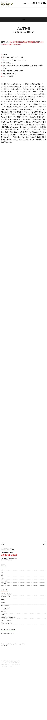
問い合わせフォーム (6, 560)
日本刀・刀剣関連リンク (6, 620)
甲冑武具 (3, 578)
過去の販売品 (4, 584)
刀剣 (2, 569)
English (2, 614)
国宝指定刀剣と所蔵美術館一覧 (8, 617)
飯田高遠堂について (5, 596)
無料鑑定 (3, 599)
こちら (9, 666)
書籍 (2, 575)
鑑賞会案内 (3, 611)
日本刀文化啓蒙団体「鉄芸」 (7, 633)
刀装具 (2, 572)
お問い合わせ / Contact (6, 594)
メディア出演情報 (5, 605)
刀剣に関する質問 (5, 608)
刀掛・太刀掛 (4, 581)
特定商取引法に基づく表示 (7, 623)
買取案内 (3, 602)
